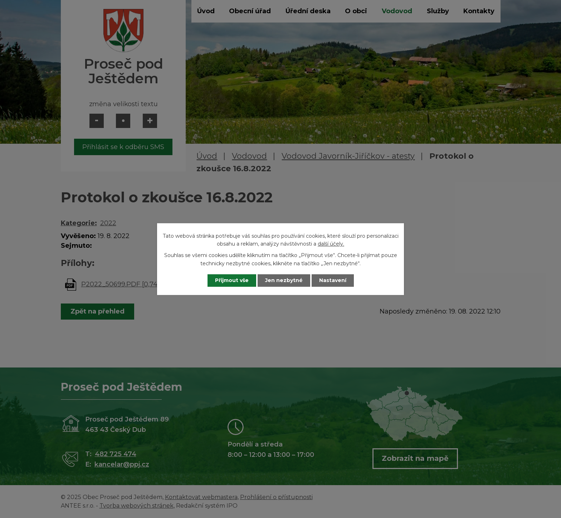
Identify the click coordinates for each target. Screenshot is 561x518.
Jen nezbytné (284, 280)
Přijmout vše (232, 280)
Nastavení (332, 280)
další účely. (331, 244)
